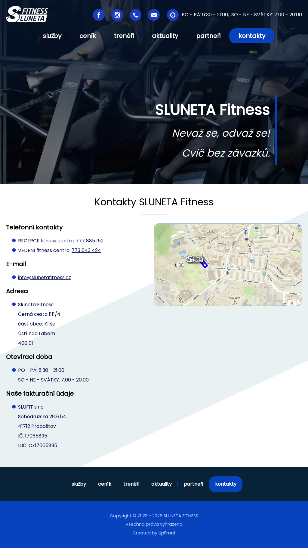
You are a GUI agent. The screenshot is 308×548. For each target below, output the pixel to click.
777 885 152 (89, 240)
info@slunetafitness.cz (44, 277)
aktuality (161, 484)
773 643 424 (86, 250)
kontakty (225, 484)
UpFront (167, 533)
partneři (193, 484)
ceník (104, 484)
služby (79, 484)
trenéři (131, 484)
